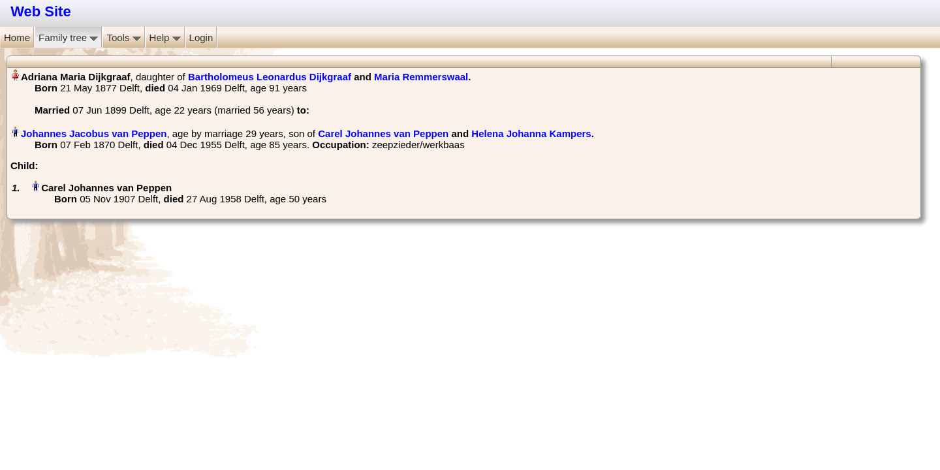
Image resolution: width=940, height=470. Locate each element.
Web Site (40, 11)
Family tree (68, 37)
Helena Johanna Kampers (531, 133)
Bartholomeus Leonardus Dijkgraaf (269, 76)
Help (165, 37)
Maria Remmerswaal (421, 76)
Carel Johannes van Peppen (383, 133)
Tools (123, 37)
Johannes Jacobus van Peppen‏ (93, 133)
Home (17, 37)
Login (201, 37)
